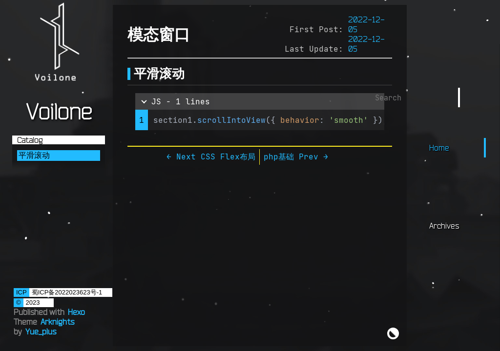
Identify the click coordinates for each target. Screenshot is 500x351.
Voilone (59, 111)
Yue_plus (40, 331)
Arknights (57, 321)
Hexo (76, 312)
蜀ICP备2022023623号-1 (67, 292)
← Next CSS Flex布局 (211, 156)
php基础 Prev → (296, 156)
